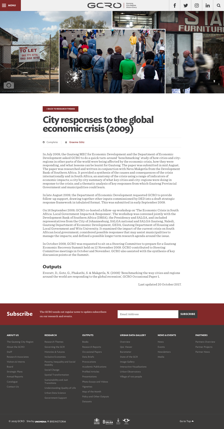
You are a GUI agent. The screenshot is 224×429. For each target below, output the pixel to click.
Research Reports (91, 347)
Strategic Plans (15, 371)
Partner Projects (203, 347)
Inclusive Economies (55, 356)
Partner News (202, 351)
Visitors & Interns (16, 361)
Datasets (87, 401)
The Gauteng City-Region (20, 341)
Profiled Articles (90, 371)
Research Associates (18, 356)
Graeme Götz (76, 142)
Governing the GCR (55, 347)
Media (161, 356)
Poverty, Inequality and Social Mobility (60, 363)
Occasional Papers (92, 351)
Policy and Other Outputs (95, 396)
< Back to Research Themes (60, 109)
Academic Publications (94, 366)
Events (161, 347)
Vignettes (87, 386)
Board (10, 366)
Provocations (89, 361)
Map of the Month (91, 391)
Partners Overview (205, 341)
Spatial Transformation (57, 374)
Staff (9, 351)
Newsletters (164, 351)
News (161, 341)
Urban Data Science (55, 392)
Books (85, 341)
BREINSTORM (58, 421)
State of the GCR (129, 356)
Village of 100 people (131, 376)
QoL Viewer (126, 347)
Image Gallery (127, 361)
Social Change (52, 369)
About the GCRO (16, 347)
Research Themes (54, 341)
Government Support (56, 397)
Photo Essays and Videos (95, 381)
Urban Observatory (130, 371)
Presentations (89, 376)
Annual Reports (15, 376)
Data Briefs (88, 356)
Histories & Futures (55, 351)
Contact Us (13, 386)
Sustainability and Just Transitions (56, 381)
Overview (125, 341)
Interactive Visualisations (133, 366)
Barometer (125, 351)
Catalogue (12, 381)
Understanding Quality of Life (60, 388)
